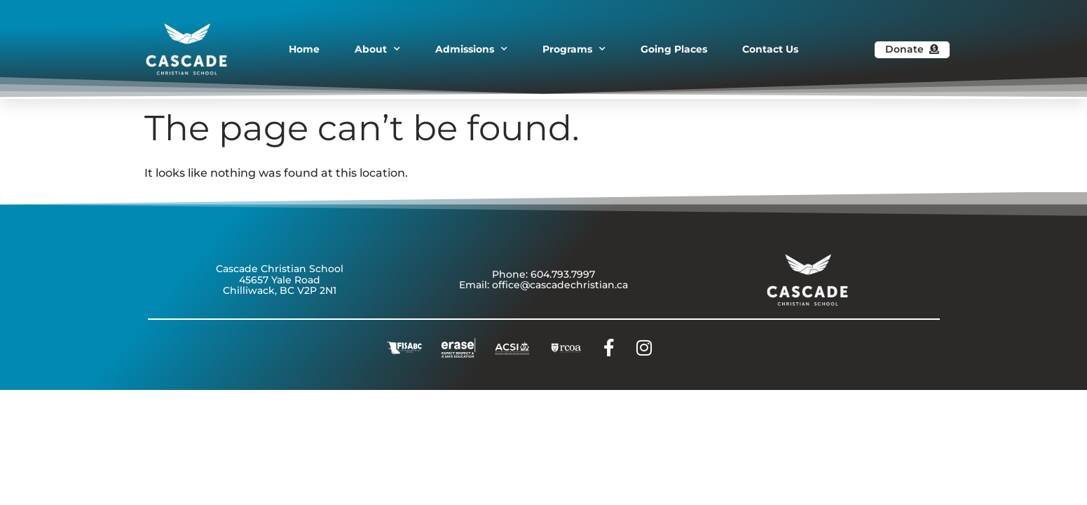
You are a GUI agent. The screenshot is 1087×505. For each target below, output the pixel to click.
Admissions (471, 49)
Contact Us (770, 49)
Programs (574, 49)
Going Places (674, 49)
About (377, 49)
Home (304, 49)
